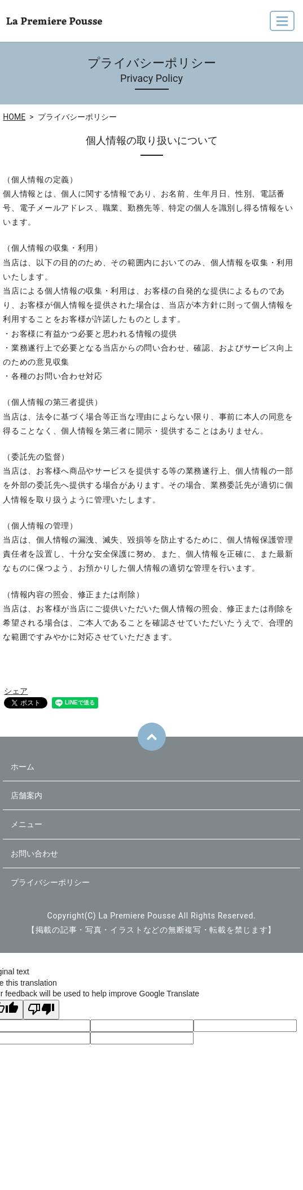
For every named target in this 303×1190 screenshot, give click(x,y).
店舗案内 (26, 795)
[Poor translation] (41, 1010)
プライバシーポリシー (50, 882)
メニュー (26, 824)
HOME (14, 116)
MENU (283, 25)
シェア (16, 690)
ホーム (22, 766)
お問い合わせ (34, 853)
